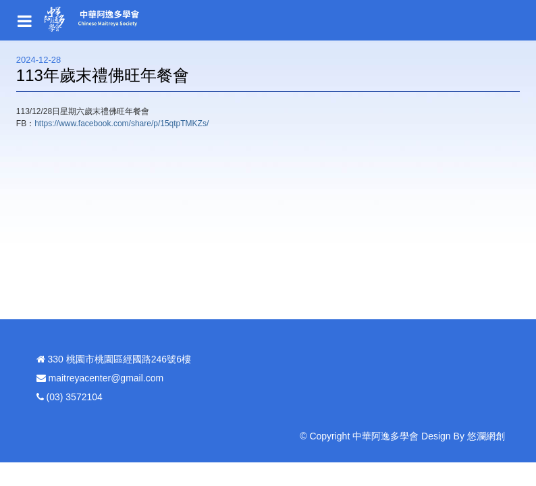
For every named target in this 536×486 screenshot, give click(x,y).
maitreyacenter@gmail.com (106, 378)
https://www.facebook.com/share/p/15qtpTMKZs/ (121, 123)
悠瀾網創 (486, 436)
